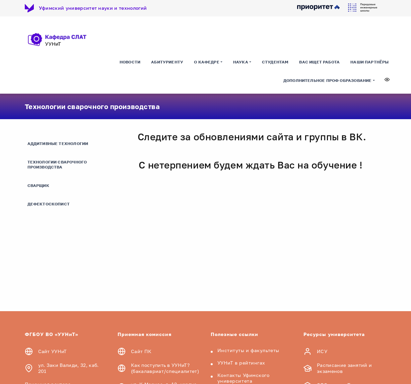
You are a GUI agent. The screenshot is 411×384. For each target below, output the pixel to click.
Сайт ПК (141, 351)
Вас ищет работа (319, 61)
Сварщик (38, 185)
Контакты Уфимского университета (243, 378)
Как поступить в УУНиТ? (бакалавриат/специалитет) (165, 368)
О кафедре (206, 61)
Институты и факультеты (248, 350)
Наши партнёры (369, 61)
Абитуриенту (167, 61)
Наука (240, 61)
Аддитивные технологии (57, 143)
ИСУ (322, 351)
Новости (130, 61)
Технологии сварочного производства (57, 164)
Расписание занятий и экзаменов (344, 368)
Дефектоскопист (48, 203)
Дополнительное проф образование (327, 80)
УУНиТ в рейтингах (241, 363)
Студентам (275, 61)
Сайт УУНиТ (52, 351)
